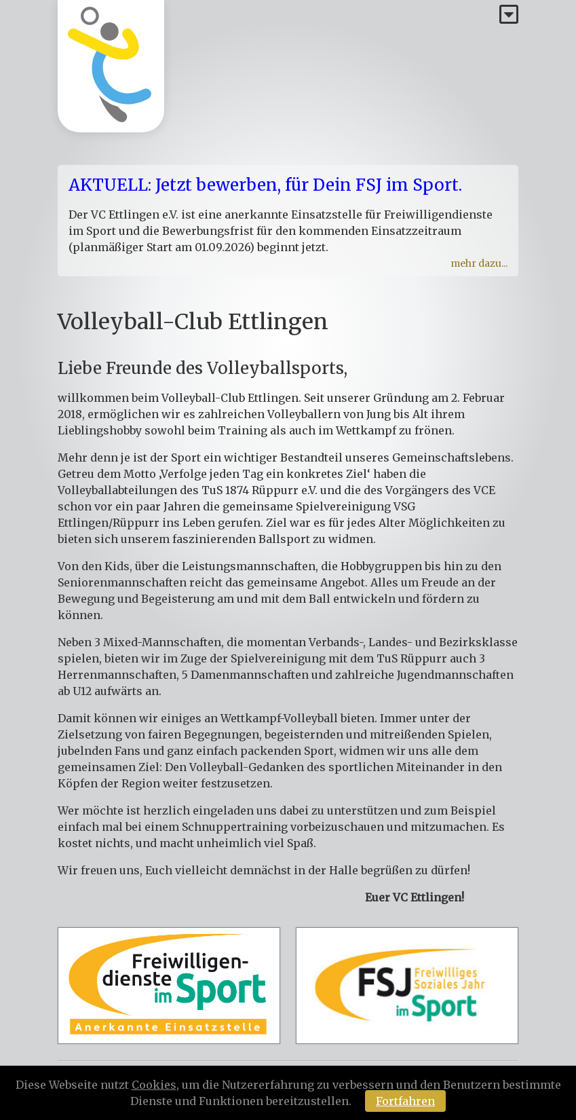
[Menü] (508, 14)
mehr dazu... (478, 263)
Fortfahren (405, 1101)
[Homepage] (111, 66)
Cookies (154, 1084)
